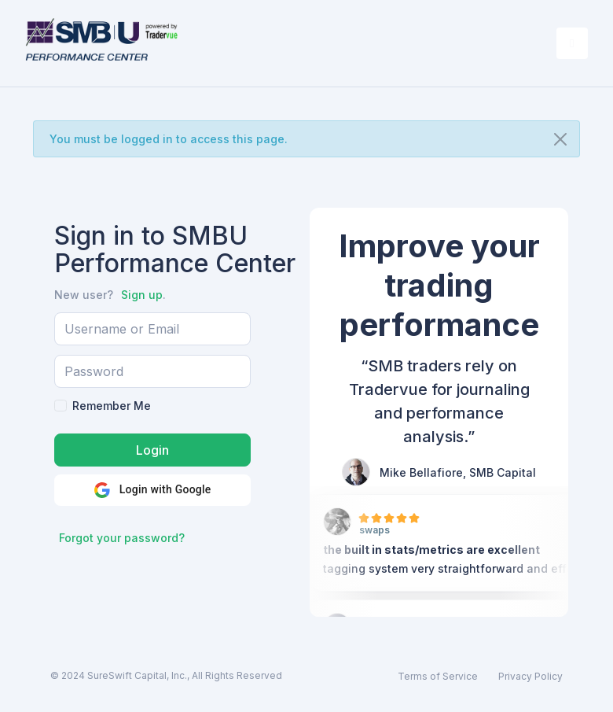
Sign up (142, 294)
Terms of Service (438, 676)
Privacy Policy (530, 676)
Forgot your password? (122, 537)
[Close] (560, 139)
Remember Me (111, 405)
